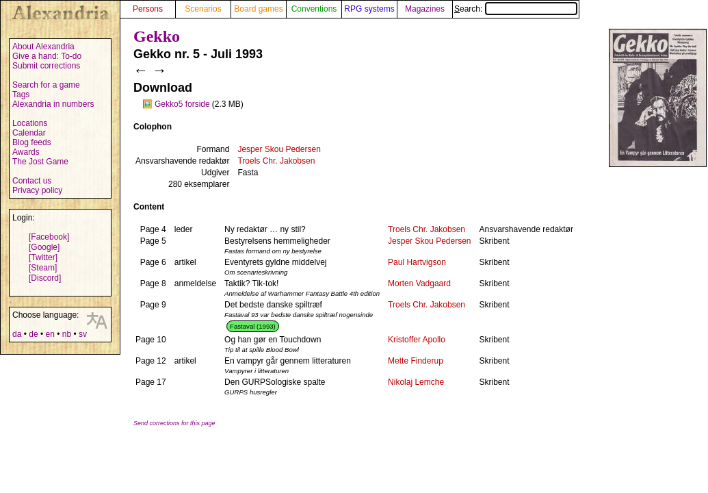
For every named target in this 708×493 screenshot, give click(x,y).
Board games (258, 9)
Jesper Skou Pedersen (278, 149)
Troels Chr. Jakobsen (276, 161)
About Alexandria (43, 46)
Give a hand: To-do (46, 56)
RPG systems (369, 9)
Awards (26, 152)
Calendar (29, 133)
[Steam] (43, 268)
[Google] (44, 247)
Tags (20, 94)
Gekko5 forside (182, 104)
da (16, 334)
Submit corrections (46, 66)
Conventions (314, 9)
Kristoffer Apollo (416, 339)
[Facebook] (49, 237)
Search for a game (46, 85)
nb (66, 334)
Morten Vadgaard (419, 283)
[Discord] (45, 278)
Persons (148, 9)
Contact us (31, 181)
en (49, 334)
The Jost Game (40, 161)
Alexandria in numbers (53, 104)
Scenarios (203, 9)
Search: (515, 9)
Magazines (425, 9)
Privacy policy (37, 190)
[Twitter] (43, 257)
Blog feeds (31, 142)
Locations (29, 123)
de (33, 334)
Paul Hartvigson (417, 262)
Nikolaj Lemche (416, 382)
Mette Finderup (415, 361)
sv (83, 334)
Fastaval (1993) (253, 326)
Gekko (156, 36)
